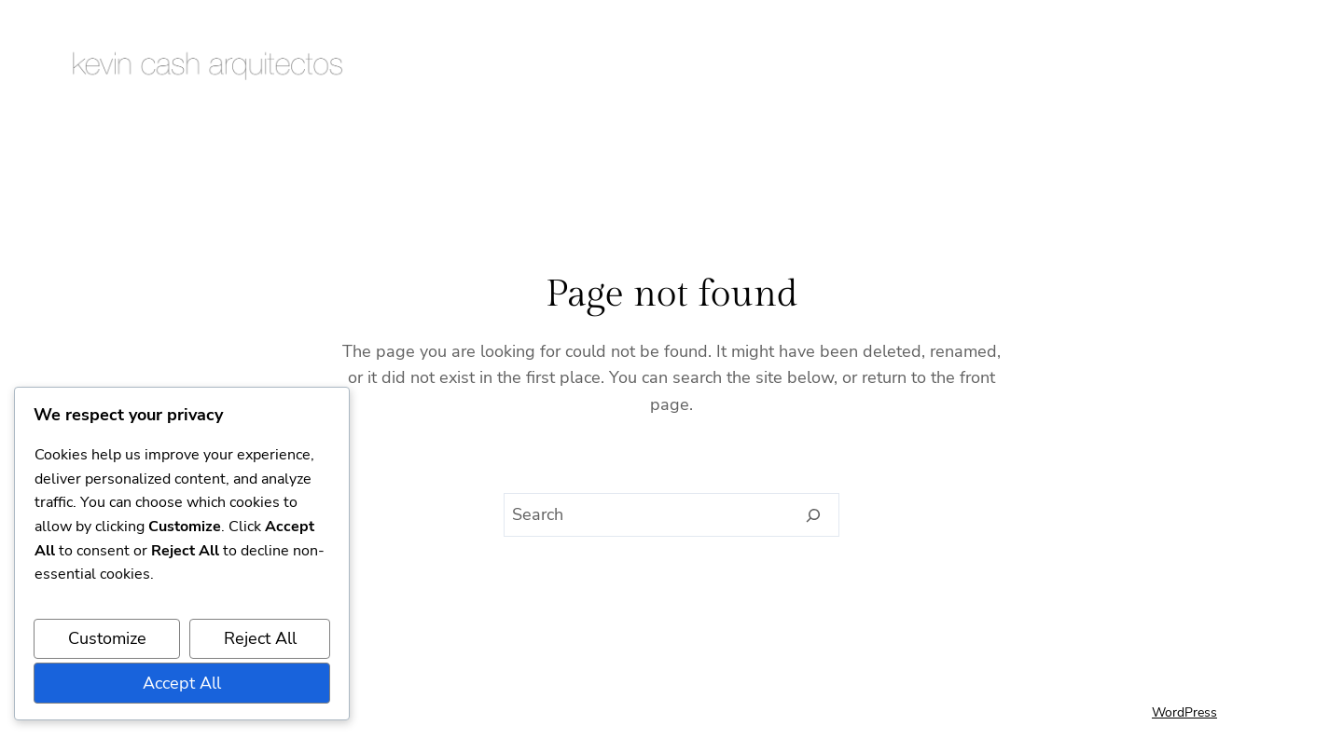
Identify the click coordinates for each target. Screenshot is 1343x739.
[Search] (814, 515)
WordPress (1184, 712)
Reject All (260, 638)
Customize (107, 638)
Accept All (182, 683)
